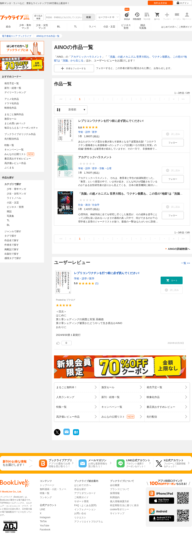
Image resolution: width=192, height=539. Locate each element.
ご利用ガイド (185, 27)
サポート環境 (81, 501)
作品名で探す (11, 240)
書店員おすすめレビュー (17, 158)
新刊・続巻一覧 (12, 88)
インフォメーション (85, 509)
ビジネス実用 (126, 26)
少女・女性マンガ (42, 26)
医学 (94, 131)
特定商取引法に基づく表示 (124, 505)
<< (60, 99)
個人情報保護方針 (119, 501)
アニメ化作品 (11, 99)
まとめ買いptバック (15, 123)
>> (183, 99)
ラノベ (92, 26)
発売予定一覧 (11, 83)
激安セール (10, 118)
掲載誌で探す (11, 249)
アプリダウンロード (85, 493)
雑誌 (9, 211)
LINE (42, 509)
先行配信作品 (11, 138)
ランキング (46, 497)
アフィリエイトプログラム (88, 521)
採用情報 (115, 493)
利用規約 (115, 497)
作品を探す (80, 489)
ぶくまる (9, 167)
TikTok (43, 521)
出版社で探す (11, 253)
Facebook (45, 529)
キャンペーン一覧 (14, 149)
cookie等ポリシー (119, 509)
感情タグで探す (12, 258)
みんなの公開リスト (19, 154)
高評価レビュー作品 (15, 163)
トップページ (47, 485)
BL (58, 26)
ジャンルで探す (12, 231)
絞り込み (38, 17)
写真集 (10, 216)
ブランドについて (119, 489)
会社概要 (115, 485)
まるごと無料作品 (14, 114)
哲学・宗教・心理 (101, 168)
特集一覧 (9, 145)
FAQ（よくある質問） (86, 505)
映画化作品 (10, 107)
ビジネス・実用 (15, 207)
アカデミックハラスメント (86, 56)
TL (75, 26)
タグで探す (10, 235)
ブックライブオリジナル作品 (20, 134)
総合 (8, 26)
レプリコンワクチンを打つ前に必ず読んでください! (111, 120)
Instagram (45, 517)
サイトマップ (117, 513)
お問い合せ (80, 513)
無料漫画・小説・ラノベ (53, 489)
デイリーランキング (15, 92)
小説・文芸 (109, 26)
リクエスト (80, 517)
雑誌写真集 (142, 26)
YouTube (44, 525)
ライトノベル (14, 198)
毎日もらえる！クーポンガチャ (21, 127)
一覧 (185, 263)
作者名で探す (11, 244)
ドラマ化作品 (11, 103)
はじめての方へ (169, 27)
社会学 (95, 204)
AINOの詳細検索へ (179, 248)
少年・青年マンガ (25, 26)
